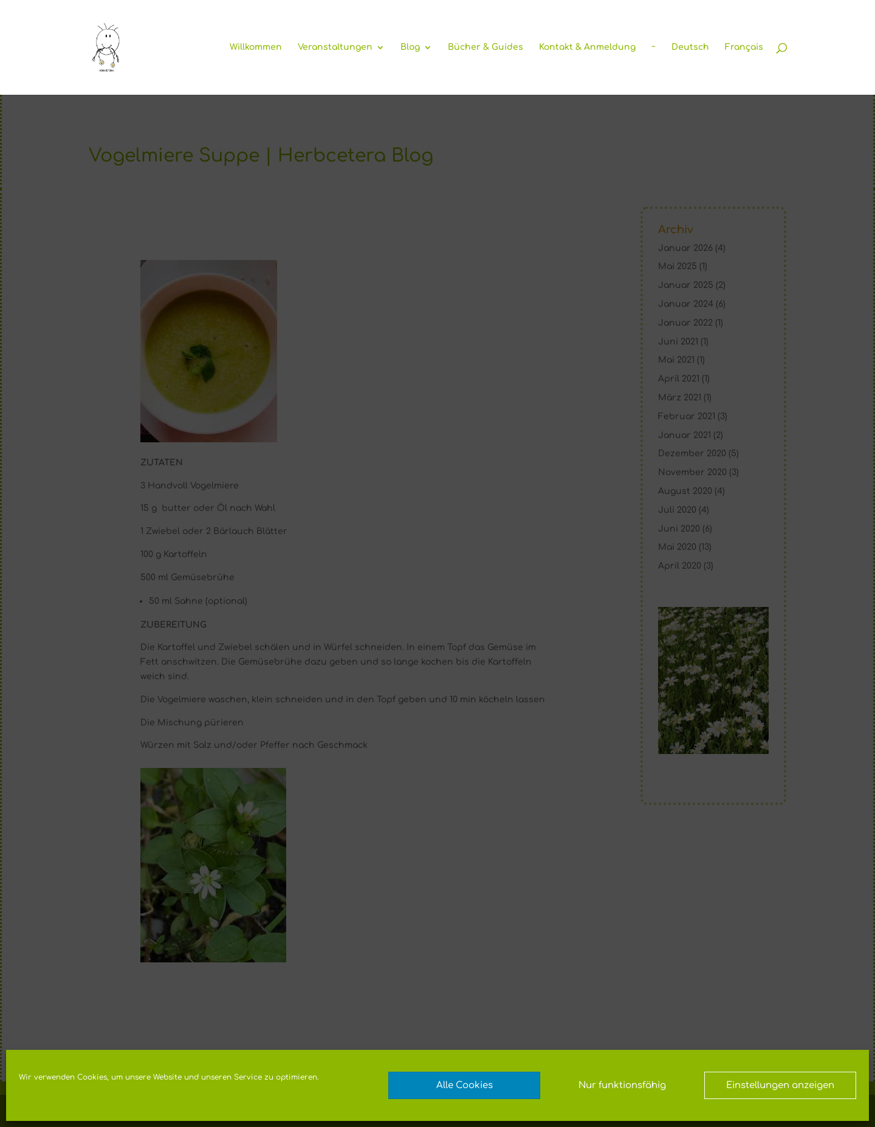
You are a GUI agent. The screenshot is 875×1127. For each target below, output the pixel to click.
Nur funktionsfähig (622, 1085)
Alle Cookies (464, 1085)
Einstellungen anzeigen (780, 1085)
